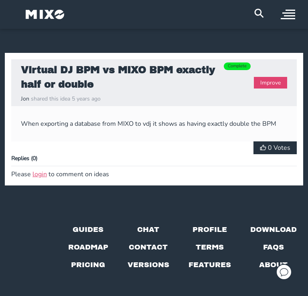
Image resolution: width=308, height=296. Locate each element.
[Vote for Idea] (275, 147)
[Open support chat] (284, 272)
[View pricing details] (88, 264)
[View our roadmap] (88, 247)
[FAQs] (273, 247)
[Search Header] (259, 13)
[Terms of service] (209, 247)
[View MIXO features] (209, 264)
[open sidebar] (288, 14)
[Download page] (273, 229)
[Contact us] (148, 247)
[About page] (273, 264)
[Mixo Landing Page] (44, 14)
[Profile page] (209, 229)
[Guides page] (88, 229)
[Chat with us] (148, 229)
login (39, 174)
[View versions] (148, 264)
